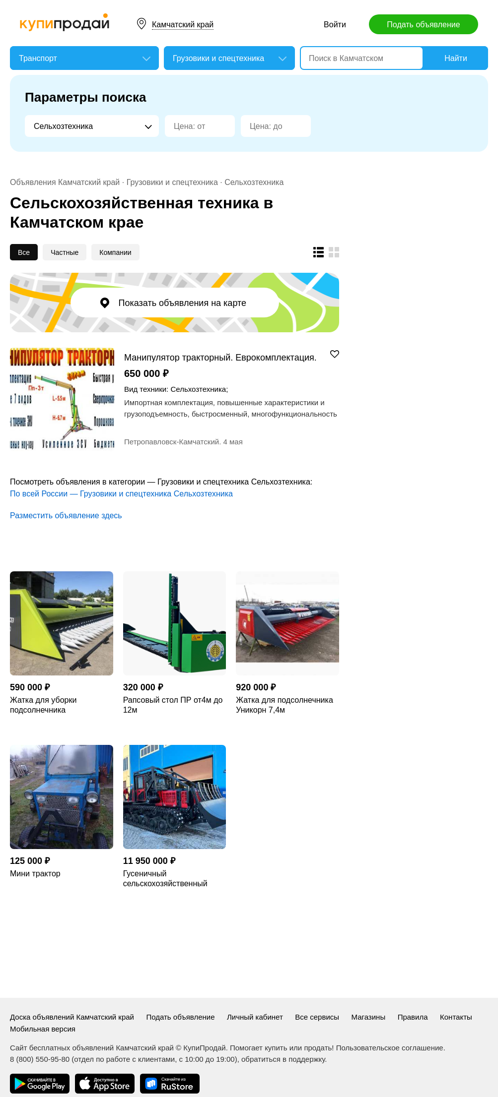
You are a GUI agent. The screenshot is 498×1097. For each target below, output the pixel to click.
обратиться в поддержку (283, 1059)
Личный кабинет (255, 1017)
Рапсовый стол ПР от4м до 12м (173, 705)
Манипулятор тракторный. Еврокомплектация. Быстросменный (220, 357)
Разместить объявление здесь (66, 515)
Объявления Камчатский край (65, 182)
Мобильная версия (42, 1029)
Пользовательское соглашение (389, 1047)
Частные (64, 252)
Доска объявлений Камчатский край (72, 1017)
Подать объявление (423, 24)
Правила (413, 1017)
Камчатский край (182, 24)
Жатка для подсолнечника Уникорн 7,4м (284, 705)
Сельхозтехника (254, 182)
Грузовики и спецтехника (172, 182)
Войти (335, 24)
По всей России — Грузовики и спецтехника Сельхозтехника (121, 493)
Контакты (456, 1017)
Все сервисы (317, 1017)
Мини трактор (35, 873)
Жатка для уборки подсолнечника (43, 705)
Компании (115, 252)
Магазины (369, 1017)
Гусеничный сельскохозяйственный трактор (165, 879)
